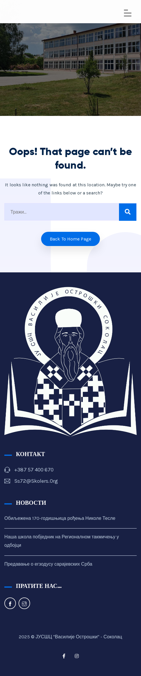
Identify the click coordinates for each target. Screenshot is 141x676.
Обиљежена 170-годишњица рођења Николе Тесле (60, 518)
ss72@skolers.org (36, 481)
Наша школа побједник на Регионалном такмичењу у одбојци (61, 541)
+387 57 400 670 (34, 470)
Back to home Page (70, 239)
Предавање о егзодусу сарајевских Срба (48, 564)
